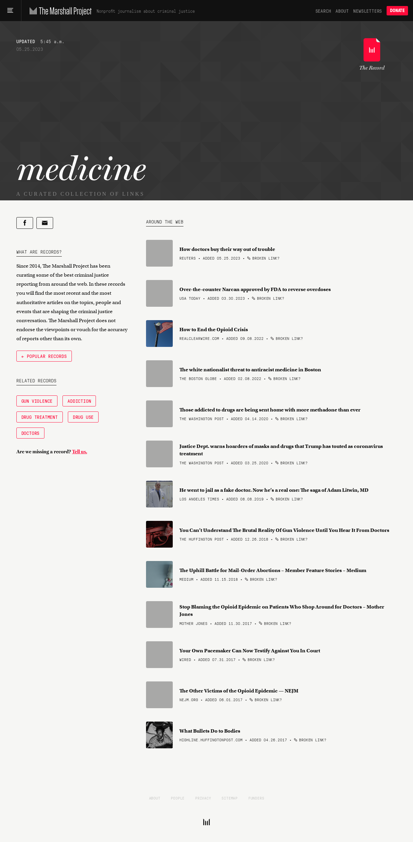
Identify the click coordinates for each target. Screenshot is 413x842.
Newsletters (367, 11)
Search (323, 11)
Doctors (30, 433)
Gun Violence (37, 401)
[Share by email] (44, 223)
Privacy (203, 798)
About (342, 11)
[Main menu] (10, 10)
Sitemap (230, 798)
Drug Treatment (39, 417)
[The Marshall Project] (59, 10)
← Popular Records (44, 356)
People (177, 798)
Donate (397, 10)
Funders (256, 798)
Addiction (79, 401)
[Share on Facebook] (24, 223)
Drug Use (83, 417)
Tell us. (79, 452)
